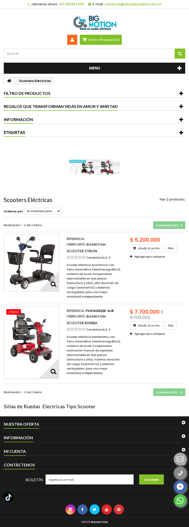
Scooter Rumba (82, 323)
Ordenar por (13, 211)
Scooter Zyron (82, 251)
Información (18, 119)
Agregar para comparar (150, 256)
